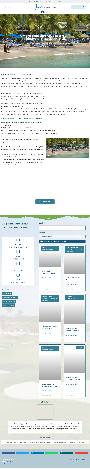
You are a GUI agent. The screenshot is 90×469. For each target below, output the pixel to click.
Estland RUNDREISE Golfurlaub (73, 279)
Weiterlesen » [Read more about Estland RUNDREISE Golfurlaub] (71, 285)
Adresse (18, 245)
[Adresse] (18, 240)
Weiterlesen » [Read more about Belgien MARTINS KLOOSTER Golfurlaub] (47, 391)
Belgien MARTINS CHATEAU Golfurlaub (49, 273)
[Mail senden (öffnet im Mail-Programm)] (10, 7)
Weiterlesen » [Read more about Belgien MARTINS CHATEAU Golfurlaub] (47, 278)
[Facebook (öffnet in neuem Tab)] (6, 7)
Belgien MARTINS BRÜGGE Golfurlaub (73, 379)
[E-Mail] (18, 275)
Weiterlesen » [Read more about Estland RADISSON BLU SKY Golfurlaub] (47, 334)
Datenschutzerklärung (60, 443)
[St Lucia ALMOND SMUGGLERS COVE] (45, 183)
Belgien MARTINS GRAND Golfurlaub (72, 330)
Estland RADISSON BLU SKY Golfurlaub (50, 328)
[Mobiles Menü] (45, 13)
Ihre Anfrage (7, 294)
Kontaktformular (11, 443)
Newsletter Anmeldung (10, 298)
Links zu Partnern (8, 306)
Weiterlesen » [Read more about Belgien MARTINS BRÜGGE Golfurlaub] (71, 385)
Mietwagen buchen (9, 302)
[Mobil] (18, 264)
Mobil (18, 268)
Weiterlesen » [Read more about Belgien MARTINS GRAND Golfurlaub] (71, 336)
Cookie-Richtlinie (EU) (77, 443)
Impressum (23, 443)
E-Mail (18, 280)
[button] (2, 42)
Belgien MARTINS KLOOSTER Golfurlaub (49, 386)
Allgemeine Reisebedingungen (40, 443)
